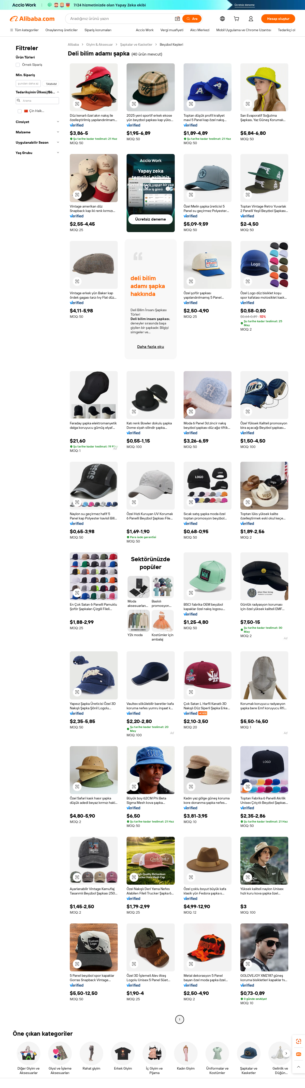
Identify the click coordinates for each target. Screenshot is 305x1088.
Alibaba (73, 44)
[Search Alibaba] (120, 18)
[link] (298, 1041)
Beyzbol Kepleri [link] (171, 44)
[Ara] (192, 19)
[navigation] (37, 532)
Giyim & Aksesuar (99, 44)
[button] (177, 19)
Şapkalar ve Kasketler (136, 44)
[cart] (237, 19)
